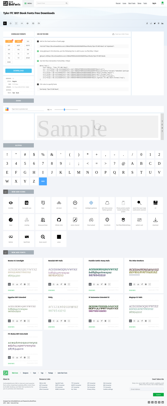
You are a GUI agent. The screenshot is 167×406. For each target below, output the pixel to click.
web (18, 41)
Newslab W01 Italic (55, 261)
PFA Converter (91, 385)
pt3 (9, 54)
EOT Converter (43, 385)
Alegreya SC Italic (135, 297)
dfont (28, 58)
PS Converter (59, 387)
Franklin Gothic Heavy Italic (99, 261)
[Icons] (33, 23)
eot (9, 45)
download (18, 71)
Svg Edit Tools (59, 383)
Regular (14, 81)
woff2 (28, 45)
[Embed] (24, 284)
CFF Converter (75, 387)
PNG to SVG (42, 383)
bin (28, 49)
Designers (25, 373)
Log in (154, 3)
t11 (18, 58)
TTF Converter (75, 383)
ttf (9, 41)
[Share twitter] (154, 23)
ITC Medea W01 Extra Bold (18, 334)
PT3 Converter (43, 387)
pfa (18, 49)
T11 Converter (107, 387)
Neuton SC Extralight (16, 261)
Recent (118, 3)
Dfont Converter (44, 389)
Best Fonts (131, 3)
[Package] (27, 23)
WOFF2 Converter (76, 385)
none (9, 62)
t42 (9, 58)
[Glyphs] (22, 23)
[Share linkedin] (162, 23)
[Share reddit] (151, 23)
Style (34, 373)
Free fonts (12, 3)
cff (28, 54)
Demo (139, 3)
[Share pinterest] (158, 23)
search (66, 3)
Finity (50, 297)
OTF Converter (91, 383)
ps (18, 54)
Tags (42, 373)
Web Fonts (15, 373)
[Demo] (16, 23)
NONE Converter (60, 389)
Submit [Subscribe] (158, 394)
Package (50, 373)
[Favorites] (10, 23)
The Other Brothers (136, 261)
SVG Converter (107, 383)
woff (18, 45)
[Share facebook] (147, 23)
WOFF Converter (60, 385)
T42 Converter (91, 387)
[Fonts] (39, 23)
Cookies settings (108, 389)
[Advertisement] (148, 63)
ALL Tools (74, 389)
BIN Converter (107, 385)
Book (17, 93)
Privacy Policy (91, 389)
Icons (124, 3)
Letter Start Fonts (62, 373)
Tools (145, 3)
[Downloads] (17, 284)
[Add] (5, 23)
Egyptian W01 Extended (17, 297)
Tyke (13, 93)
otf (9, 49)
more (43, 181)
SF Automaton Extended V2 (99, 297)
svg (28, 41)
